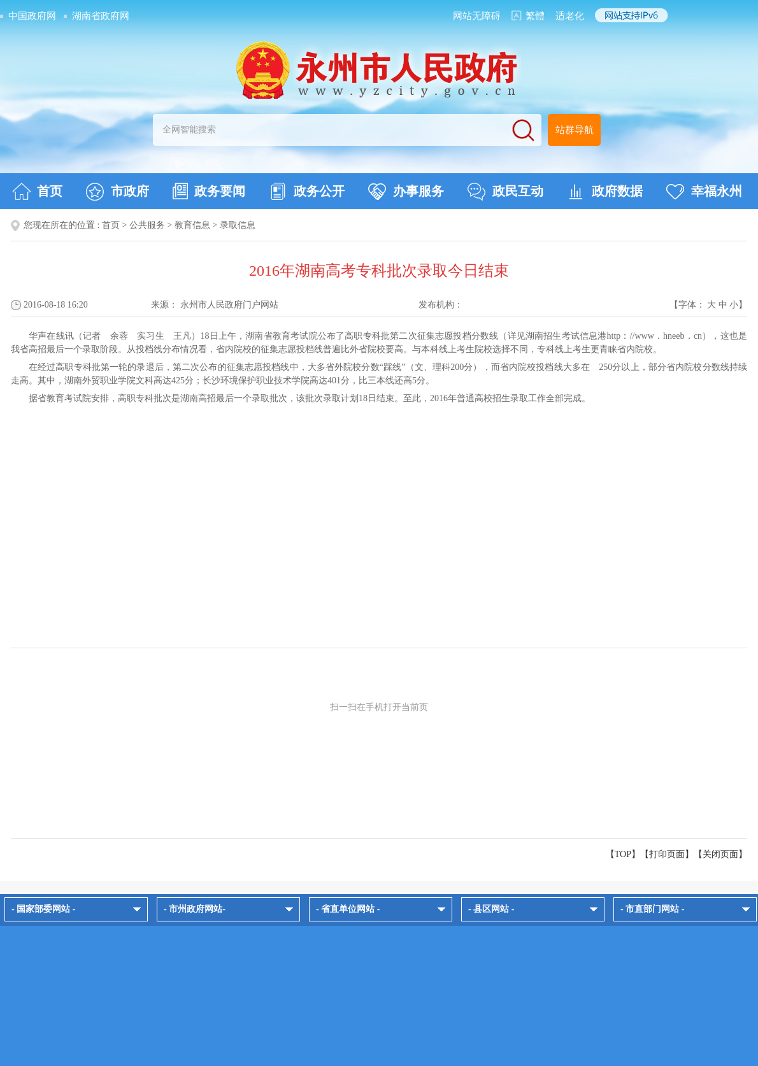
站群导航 (574, 130)
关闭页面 (720, 854)
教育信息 (192, 225)
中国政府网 (32, 16)
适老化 (569, 16)
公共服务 (147, 225)
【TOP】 (623, 854)
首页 (37, 192)
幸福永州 (704, 192)
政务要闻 (209, 191)
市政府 (117, 192)
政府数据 (605, 192)
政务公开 (307, 192)
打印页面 (667, 854)
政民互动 (505, 192)
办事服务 (406, 192)
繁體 (535, 16)
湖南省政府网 (100, 16)
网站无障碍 (477, 16)
